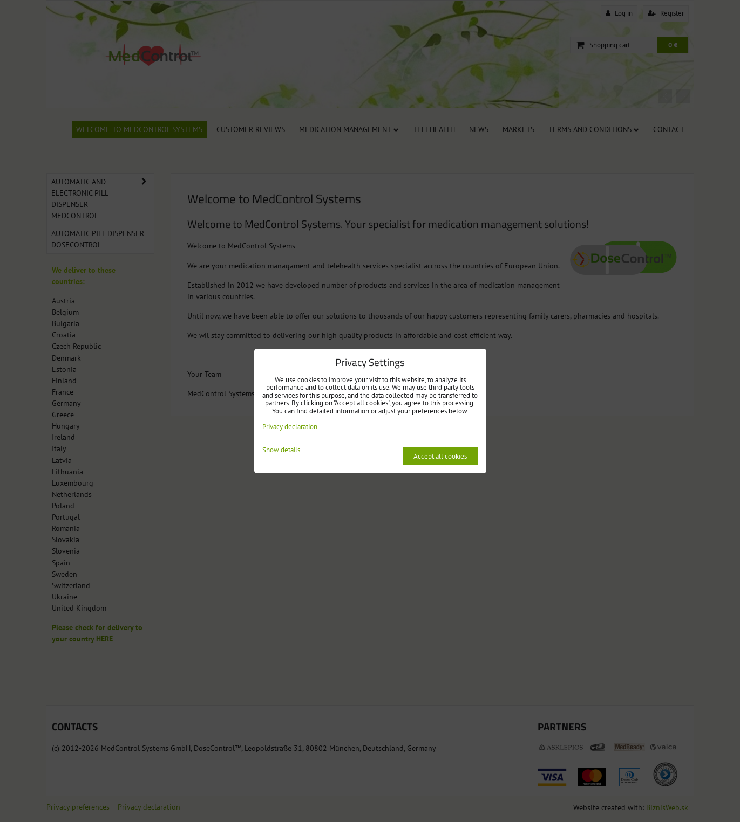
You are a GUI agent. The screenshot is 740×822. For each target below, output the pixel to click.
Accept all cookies (440, 456)
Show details (281, 450)
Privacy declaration (289, 426)
